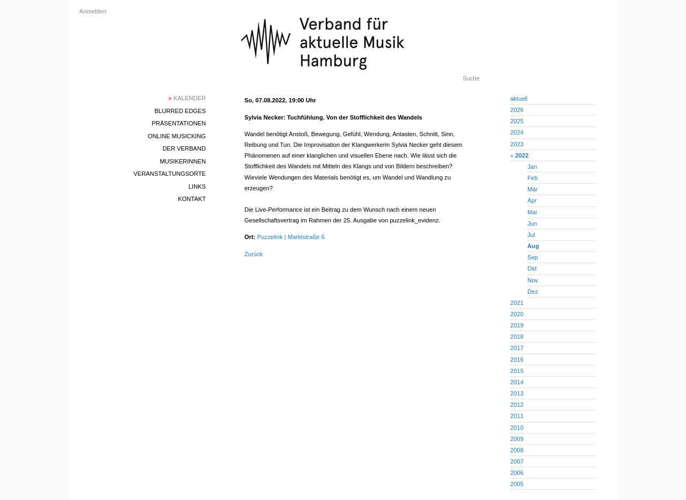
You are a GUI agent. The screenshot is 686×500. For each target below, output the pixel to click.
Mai (532, 212)
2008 (517, 450)
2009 (517, 439)
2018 (517, 336)
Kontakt (192, 199)
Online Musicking (177, 136)
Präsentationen (179, 123)
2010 (517, 427)
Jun (532, 223)
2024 (517, 132)
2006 (517, 472)
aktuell (518, 98)
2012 (517, 404)
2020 (517, 314)
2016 (517, 359)
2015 (517, 371)
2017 (517, 348)
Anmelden (92, 11)
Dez (532, 291)
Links (197, 186)
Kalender (187, 98)
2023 (517, 144)
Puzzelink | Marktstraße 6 (291, 237)
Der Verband (184, 148)
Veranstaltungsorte (169, 173)
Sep (532, 257)
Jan (532, 166)
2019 (517, 325)
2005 (517, 484)
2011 (517, 416)
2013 (517, 393)
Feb (532, 178)
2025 (517, 121)
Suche (471, 78)
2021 (517, 303)
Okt (531, 268)
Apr (531, 200)
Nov (532, 280)
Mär (532, 189)
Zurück (253, 254)
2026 (517, 110)
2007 (517, 461)
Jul (531, 235)
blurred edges (180, 111)
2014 (517, 382)
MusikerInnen (183, 161)
